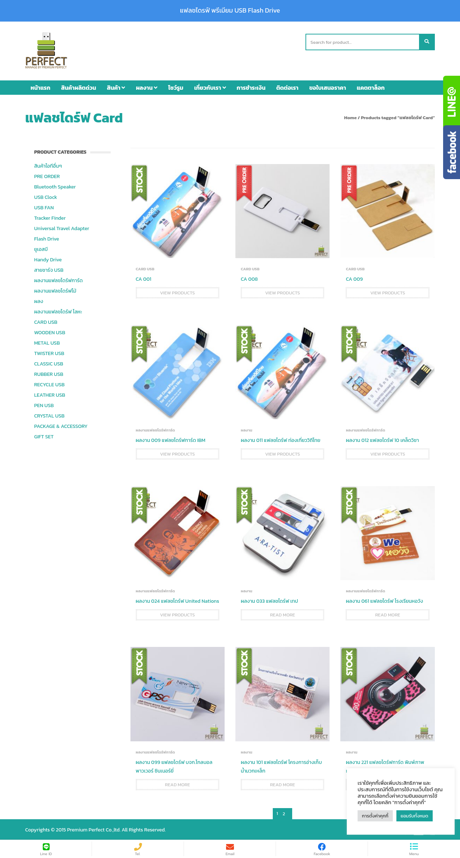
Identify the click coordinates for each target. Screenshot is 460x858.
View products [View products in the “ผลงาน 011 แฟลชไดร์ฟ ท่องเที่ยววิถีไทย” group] (282, 452)
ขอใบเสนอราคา (327, 86)
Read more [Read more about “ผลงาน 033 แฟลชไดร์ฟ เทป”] (282, 614)
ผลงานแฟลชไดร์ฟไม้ (55, 290)
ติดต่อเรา (287, 86)
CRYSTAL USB (49, 415)
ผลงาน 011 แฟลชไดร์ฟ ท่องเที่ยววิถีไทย (280, 439)
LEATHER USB (49, 394)
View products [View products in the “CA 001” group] (177, 292)
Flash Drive (46, 238)
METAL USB (47, 342)
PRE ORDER (47, 175)
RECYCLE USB (49, 383)
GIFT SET (44, 435)
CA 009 (354, 278)
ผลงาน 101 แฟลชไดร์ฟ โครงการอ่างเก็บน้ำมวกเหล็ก (281, 765)
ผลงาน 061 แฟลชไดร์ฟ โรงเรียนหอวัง (384, 600)
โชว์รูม (175, 86)
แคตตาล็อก (371, 86)
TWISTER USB (49, 352)
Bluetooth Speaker (55, 186)
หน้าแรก (40, 86)
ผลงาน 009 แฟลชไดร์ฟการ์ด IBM (171, 439)
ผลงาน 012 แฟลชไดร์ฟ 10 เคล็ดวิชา (382, 439)
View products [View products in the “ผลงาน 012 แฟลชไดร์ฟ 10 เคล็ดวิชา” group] (387, 452)
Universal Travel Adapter (61, 227)
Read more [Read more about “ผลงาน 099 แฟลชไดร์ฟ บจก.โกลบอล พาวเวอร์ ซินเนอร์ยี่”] (177, 783)
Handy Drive (48, 258)
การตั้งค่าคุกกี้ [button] (375, 815)
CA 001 (144, 278)
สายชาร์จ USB (49, 269)
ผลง (38, 300)
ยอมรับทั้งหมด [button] (414, 815)
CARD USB (45, 321)
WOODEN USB (49, 331)
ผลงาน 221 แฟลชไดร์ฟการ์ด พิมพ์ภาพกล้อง (385, 765)
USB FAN (44, 206)
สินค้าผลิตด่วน (78, 86)
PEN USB (44, 404)
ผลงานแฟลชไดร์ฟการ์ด (58, 279)
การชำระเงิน (251, 86)
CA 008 (249, 278)
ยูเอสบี (41, 248)
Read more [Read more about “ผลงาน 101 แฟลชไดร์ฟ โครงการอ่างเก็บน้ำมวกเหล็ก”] (282, 783)
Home (350, 116)
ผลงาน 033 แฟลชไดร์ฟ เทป (269, 600)
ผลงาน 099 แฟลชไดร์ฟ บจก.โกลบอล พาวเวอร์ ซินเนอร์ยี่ (174, 765)
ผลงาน (146, 86)
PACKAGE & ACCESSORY (61, 425)
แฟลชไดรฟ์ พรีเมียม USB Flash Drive (230, 10)
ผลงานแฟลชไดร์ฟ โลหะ (58, 310)
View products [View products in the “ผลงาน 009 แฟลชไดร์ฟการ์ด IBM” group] (177, 452)
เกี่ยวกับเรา (210, 86)
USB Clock (45, 196)
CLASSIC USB (48, 363)
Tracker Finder (50, 217)
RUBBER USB (48, 373)
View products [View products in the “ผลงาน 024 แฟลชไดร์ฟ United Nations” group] (177, 614)
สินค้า (116, 86)
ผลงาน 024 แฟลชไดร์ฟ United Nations (177, 600)
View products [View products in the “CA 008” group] (282, 292)
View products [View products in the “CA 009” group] (387, 292)
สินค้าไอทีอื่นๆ (48, 165)
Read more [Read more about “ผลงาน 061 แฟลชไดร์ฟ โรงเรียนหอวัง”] (387, 614)
